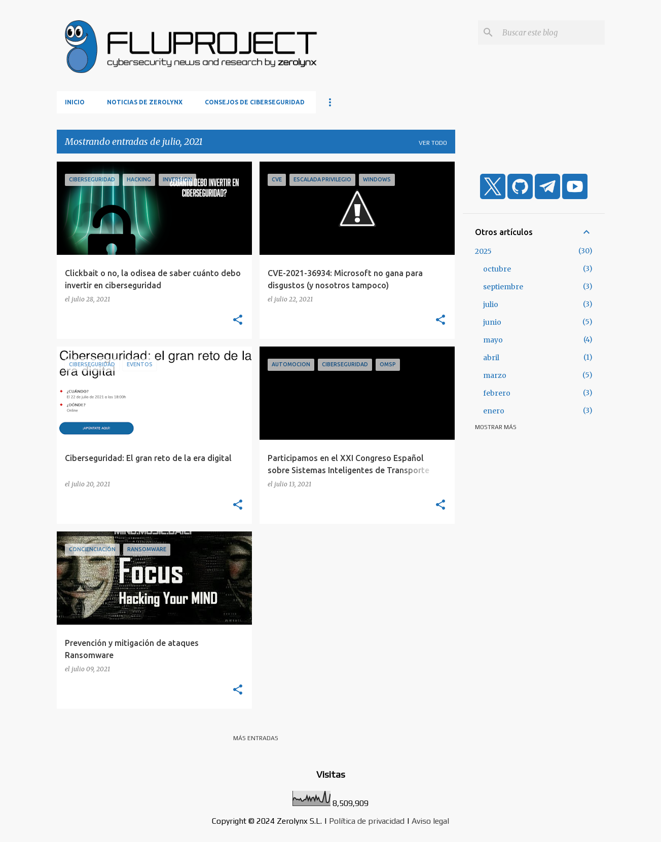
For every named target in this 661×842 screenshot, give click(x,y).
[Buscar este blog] (551, 32)
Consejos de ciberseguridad (255, 102)
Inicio (75, 102)
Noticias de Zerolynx (144, 102)
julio (490, 304)
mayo (493, 340)
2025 (483, 251)
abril (491, 357)
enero (493, 410)
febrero (496, 393)
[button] (238, 320)
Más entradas (255, 738)
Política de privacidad (367, 821)
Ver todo (433, 142)
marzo (494, 375)
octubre (497, 269)
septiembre (503, 286)
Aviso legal (430, 821)
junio (492, 322)
